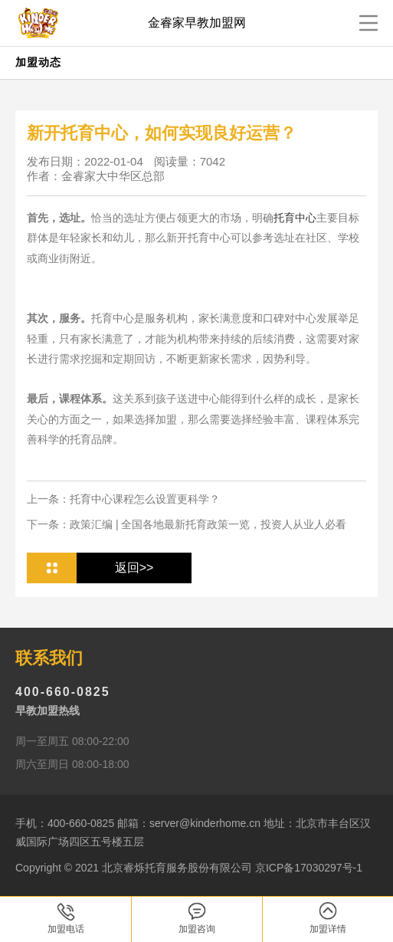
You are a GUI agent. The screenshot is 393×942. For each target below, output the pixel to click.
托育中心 (294, 218)
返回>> (134, 567)
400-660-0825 (62, 691)
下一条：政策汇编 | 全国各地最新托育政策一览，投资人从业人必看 (186, 524)
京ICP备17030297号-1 (308, 868)
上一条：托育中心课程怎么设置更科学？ (123, 499)
